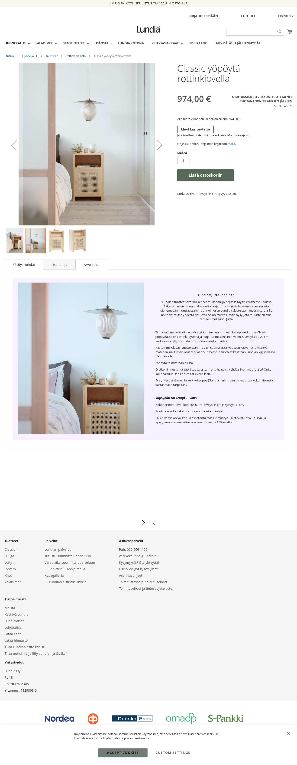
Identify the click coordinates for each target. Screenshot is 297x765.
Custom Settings (172, 752)
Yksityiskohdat (24, 264)
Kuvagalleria (54, 575)
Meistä (10, 608)
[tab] (24, 265)
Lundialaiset (14, 621)
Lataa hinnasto (16, 640)
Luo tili (248, 16)
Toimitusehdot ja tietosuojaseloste (145, 588)
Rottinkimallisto (76, 56)
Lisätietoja (59, 264)
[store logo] (148, 29)
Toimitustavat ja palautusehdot (143, 582)
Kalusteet (51, 56)
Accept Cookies (123, 752)
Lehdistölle (13, 627)
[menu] (148, 43)
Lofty (8, 562)
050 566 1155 (137, 549)
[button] (286, 16)
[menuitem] (16, 43)
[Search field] (255, 32)
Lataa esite (13, 634)
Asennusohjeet (130, 575)
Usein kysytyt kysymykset (138, 569)
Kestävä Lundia (16, 614)
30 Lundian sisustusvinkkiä (65, 582)
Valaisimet (13, 582)
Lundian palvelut (58, 549)
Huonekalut (30, 56)
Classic (10, 549)
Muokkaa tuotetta (195, 129)
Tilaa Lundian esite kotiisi (24, 647)
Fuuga (9, 556)
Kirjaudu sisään (203, 16)
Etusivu (10, 56)
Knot (8, 575)
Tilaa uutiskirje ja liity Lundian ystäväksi (35, 653)
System (10, 569)
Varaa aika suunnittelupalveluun (70, 562)
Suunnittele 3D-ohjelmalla (65, 569)
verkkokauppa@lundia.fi (137, 556)
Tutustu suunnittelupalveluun (68, 556)
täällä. (232, 144)
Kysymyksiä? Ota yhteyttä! (139, 562)
